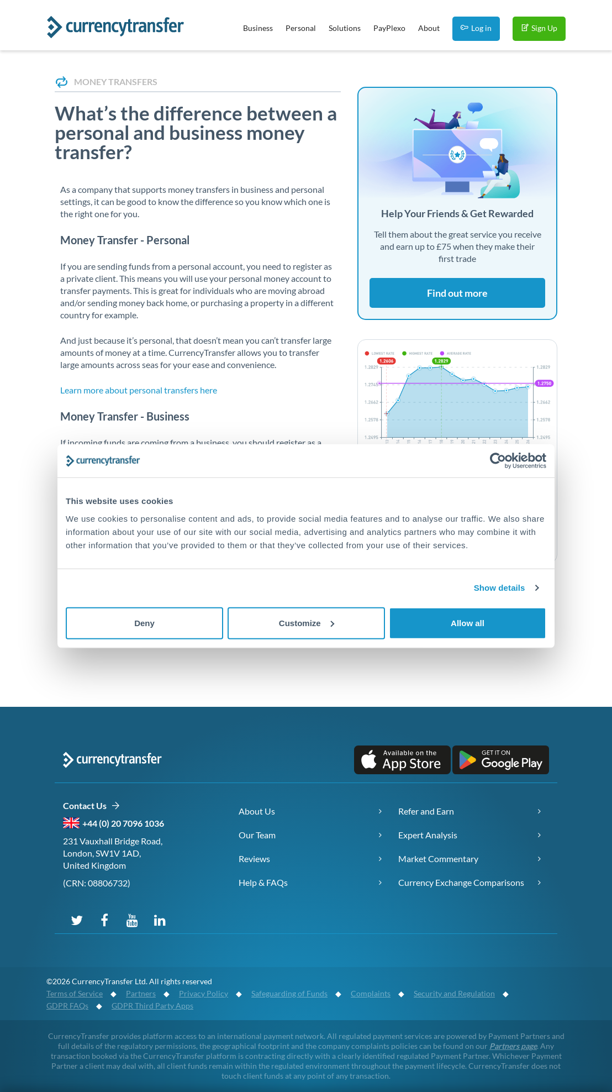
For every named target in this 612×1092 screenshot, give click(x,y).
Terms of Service (74, 993)
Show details (499, 587)
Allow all (467, 622)
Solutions (345, 28)
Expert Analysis (427, 835)
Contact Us (91, 806)
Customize (306, 622)
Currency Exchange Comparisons (461, 882)
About (429, 28)
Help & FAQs (263, 882)
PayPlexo (389, 28)
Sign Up (539, 28)
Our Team (257, 835)
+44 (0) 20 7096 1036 (123, 823)
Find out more (457, 293)
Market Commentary (438, 858)
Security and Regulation (454, 993)
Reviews (254, 858)
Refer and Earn (426, 811)
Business (258, 28)
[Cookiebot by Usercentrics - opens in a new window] (498, 461)
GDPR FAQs (67, 1005)
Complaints (371, 993)
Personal (301, 28)
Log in (476, 28)
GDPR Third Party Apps (152, 1005)
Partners (141, 993)
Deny (144, 622)
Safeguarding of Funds (289, 993)
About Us (257, 811)
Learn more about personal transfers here (138, 390)
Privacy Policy (203, 993)
